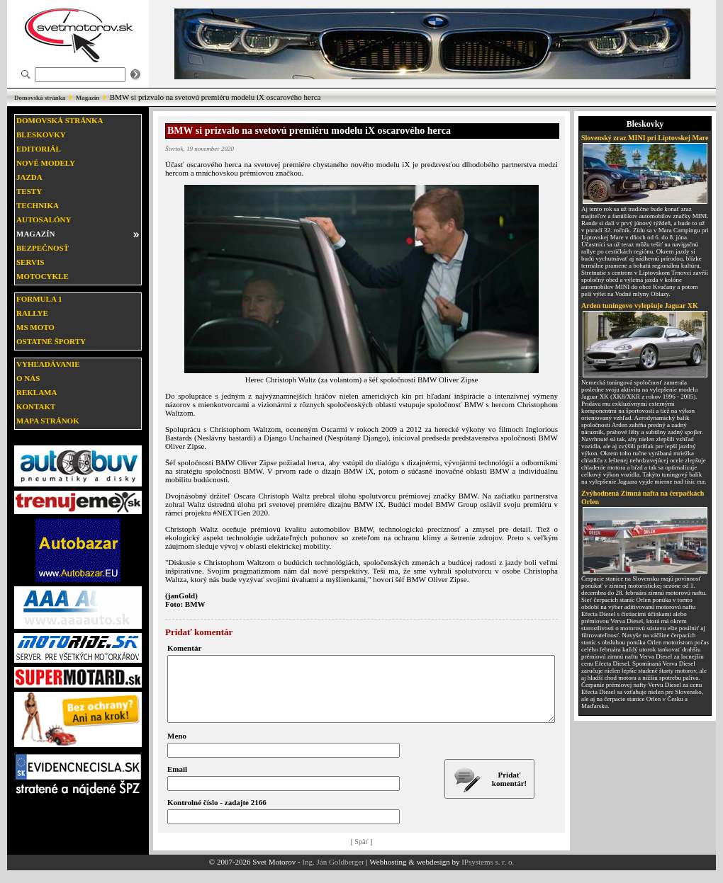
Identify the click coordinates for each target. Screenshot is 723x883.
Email (177, 781)
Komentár (184, 648)
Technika (37, 205)
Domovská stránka (39, 97)
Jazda (29, 177)
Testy (29, 191)
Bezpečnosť (42, 248)
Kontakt (35, 406)
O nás (28, 378)
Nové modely (45, 163)
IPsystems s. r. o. (487, 874)
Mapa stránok (47, 420)
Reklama (36, 392)
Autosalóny (43, 219)
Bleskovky (41, 134)
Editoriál (38, 148)
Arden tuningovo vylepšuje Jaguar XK (639, 305)
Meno (176, 748)
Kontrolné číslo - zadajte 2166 (217, 815)
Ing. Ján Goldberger (333, 874)
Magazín (88, 97)
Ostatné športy (51, 341)
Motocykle (42, 276)
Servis (30, 262)
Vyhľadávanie (48, 364)
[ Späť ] (362, 854)
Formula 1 (39, 299)
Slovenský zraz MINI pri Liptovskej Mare (645, 138)
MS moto (35, 327)
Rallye (32, 313)
